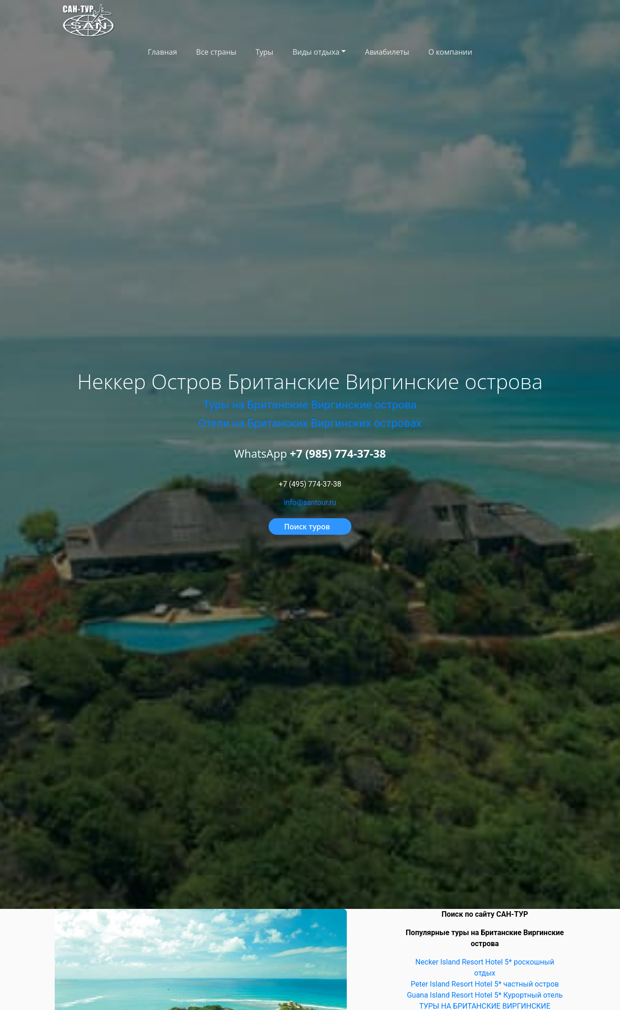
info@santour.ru (310, 502)
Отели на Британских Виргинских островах (309, 423)
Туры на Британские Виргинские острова (310, 404)
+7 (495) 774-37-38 (310, 484)
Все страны (216, 52)
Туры (264, 52)
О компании (450, 52)
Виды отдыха (316, 52)
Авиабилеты (387, 52)
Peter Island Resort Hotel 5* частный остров (485, 984)
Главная (162, 52)
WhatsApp (310, 453)
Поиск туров (307, 527)
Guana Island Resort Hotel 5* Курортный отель (485, 995)
